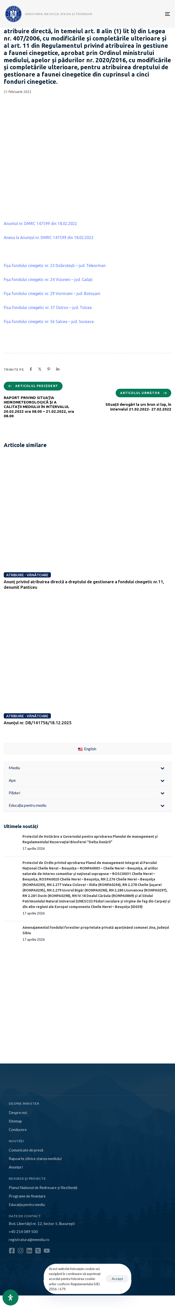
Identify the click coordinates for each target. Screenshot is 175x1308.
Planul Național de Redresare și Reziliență (43, 1187)
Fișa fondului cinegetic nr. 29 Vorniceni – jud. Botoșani (52, 293)
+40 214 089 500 (23, 1231)
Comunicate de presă (26, 1150)
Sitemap (15, 1121)
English (87, 748)
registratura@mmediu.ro (29, 1239)
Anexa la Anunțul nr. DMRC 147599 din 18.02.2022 (48, 237)
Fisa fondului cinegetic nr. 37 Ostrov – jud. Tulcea (48, 307)
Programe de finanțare (27, 1196)
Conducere (18, 1129)
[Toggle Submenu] (162, 768)
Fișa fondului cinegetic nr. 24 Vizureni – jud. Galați (48, 279)
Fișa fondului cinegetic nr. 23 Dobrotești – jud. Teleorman (55, 265)
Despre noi (18, 1112)
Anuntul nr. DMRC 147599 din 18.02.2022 (40, 223)
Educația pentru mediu (27, 1204)
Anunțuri (16, 1167)
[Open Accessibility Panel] (10, 1298)
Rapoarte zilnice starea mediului (35, 1158)
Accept (117, 1278)
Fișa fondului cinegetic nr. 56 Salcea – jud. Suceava (49, 321)
